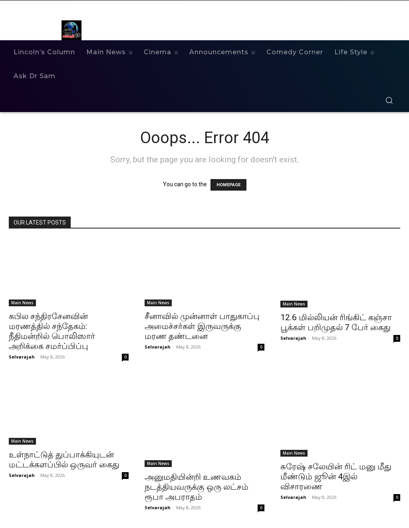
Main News (22, 302)
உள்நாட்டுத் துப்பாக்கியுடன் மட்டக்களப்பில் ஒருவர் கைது (64, 459)
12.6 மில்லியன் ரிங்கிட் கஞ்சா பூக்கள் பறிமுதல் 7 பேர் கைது (336, 322)
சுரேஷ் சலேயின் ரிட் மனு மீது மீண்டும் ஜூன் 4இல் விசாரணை (335, 476)
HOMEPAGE (228, 184)
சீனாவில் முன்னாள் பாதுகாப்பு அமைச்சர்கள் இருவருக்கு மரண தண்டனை (202, 326)
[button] (389, 100)
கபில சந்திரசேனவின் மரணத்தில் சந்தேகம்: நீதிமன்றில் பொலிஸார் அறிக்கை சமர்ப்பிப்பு (52, 331)
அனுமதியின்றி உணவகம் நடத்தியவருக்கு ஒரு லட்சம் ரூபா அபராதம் (196, 487)
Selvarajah (22, 357)
